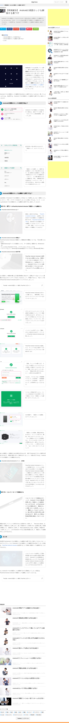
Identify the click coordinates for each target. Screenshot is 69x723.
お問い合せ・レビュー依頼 (17, 718)
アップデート (36, 706)
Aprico (34, 2)
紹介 (19, 706)
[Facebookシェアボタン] (10, 29)
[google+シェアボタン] (16, 29)
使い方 (2, 706)
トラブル (26, 709)
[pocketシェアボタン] (29, 29)
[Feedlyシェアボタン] (36, 29)
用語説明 (32, 709)
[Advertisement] (23, 54)
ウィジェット (7, 718)
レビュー (29, 706)
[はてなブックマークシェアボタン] (23, 29)
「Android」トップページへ (23, 712)
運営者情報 (26, 718)
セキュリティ (9, 709)
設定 (11, 706)
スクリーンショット (17, 709)
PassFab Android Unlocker (9, 540)
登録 (7, 706)
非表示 (5, 35)
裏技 (42, 706)
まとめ (2, 709)
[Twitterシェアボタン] (3, 29)
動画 (15, 706)
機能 (24, 706)
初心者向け (38, 709)
